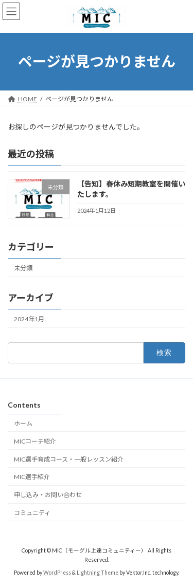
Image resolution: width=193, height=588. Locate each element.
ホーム (23, 423)
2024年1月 (29, 319)
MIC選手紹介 (32, 477)
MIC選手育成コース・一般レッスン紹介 (69, 459)
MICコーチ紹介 (35, 441)
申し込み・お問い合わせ (48, 495)
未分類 (23, 267)
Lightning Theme (97, 572)
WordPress (57, 572)
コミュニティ (32, 512)
